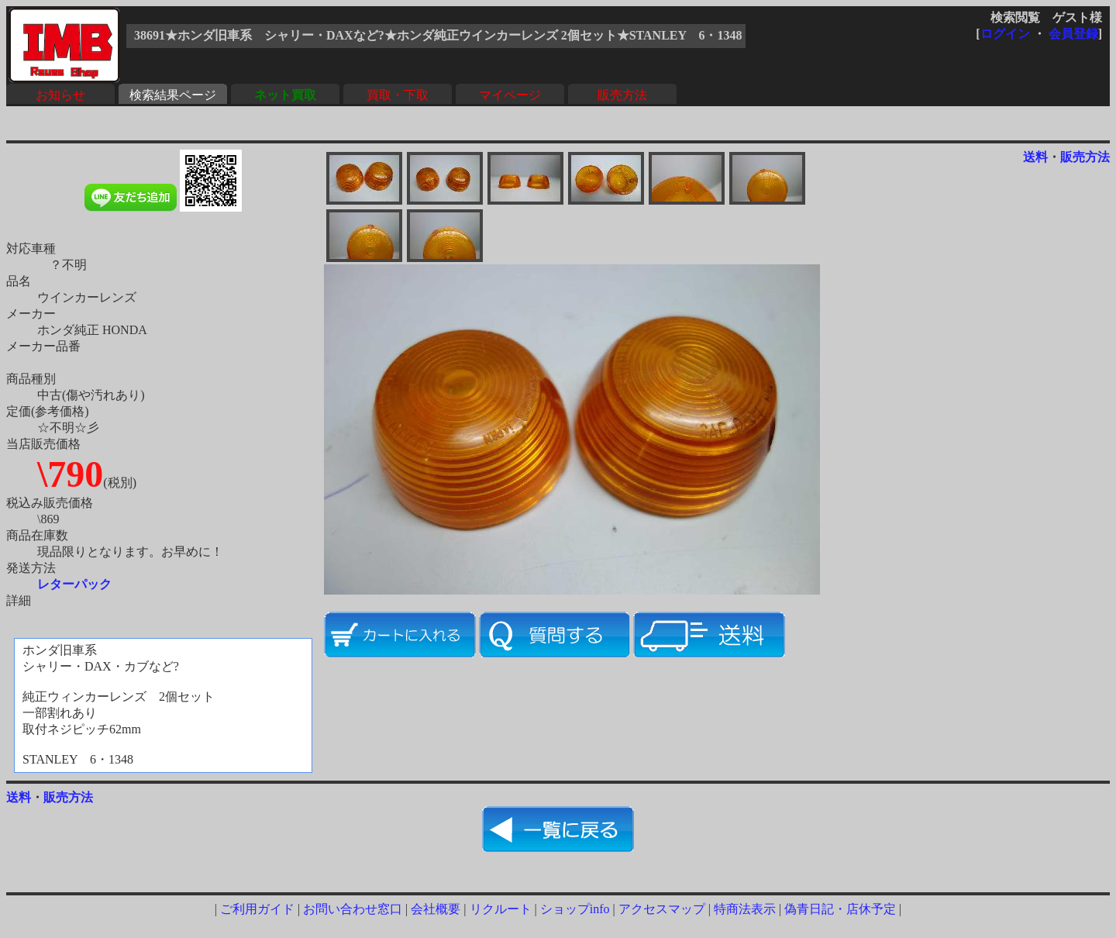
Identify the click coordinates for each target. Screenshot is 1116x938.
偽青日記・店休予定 (840, 909)
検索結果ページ (172, 95)
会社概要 (435, 909)
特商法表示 (745, 909)
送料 (1035, 157)
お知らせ (60, 95)
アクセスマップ (661, 909)
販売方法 (622, 95)
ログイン (1005, 33)
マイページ (510, 95)
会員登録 (1073, 33)
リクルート (501, 909)
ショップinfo (575, 909)
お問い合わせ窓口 (352, 909)
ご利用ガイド (257, 909)
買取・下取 (398, 95)
